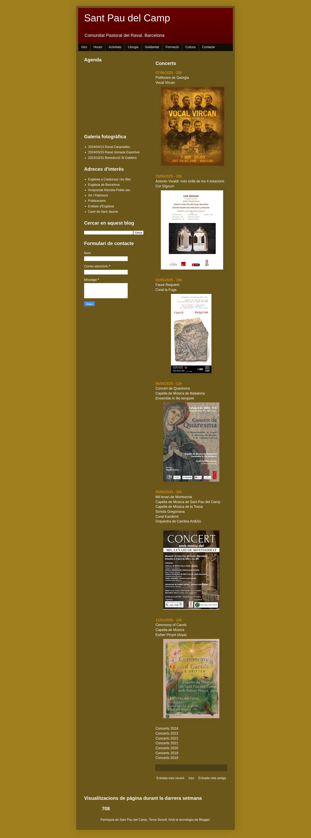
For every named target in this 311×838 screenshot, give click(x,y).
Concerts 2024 (167, 728)
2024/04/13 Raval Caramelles (109, 147)
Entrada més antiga (212, 778)
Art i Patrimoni (98, 195)
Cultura (190, 47)
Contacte (208, 47)
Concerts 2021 (167, 743)
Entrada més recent (170, 778)
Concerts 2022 (167, 738)
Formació (172, 47)
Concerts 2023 (167, 733)
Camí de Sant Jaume (103, 211)
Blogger (204, 819)
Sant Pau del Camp (127, 18)
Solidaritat (152, 47)
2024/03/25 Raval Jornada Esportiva (113, 152)
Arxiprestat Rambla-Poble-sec (109, 190)
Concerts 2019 (167, 753)
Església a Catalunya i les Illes (109, 179)
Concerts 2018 (167, 758)
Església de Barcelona (104, 184)
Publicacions (97, 200)
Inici (84, 47)
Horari (97, 47)
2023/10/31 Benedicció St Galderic (112, 157)
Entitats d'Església (101, 206)
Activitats (115, 47)
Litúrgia (133, 47)
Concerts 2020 (167, 748)
